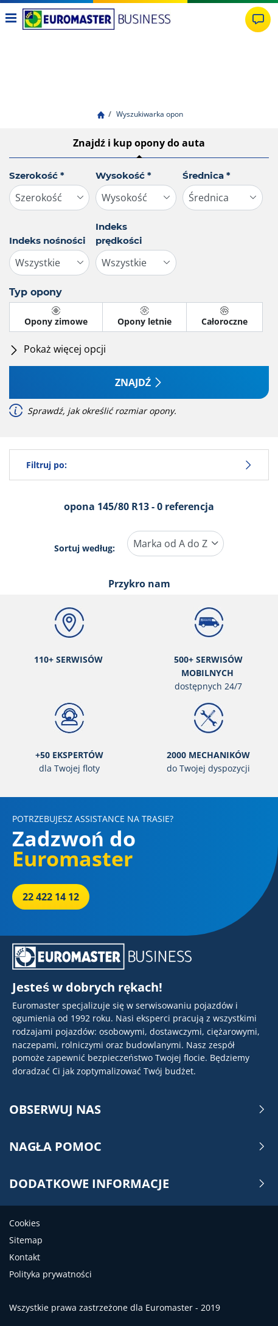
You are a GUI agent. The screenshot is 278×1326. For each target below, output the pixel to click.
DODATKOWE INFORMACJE (137, 1184)
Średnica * (206, 175)
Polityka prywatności (50, 1274)
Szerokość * (36, 175)
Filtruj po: (139, 465)
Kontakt (24, 1257)
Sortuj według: (84, 548)
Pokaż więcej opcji (57, 349)
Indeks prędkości (119, 233)
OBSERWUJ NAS (137, 1109)
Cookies (24, 1223)
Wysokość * (123, 175)
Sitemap (26, 1240)
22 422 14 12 (51, 896)
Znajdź (139, 382)
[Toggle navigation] (11, 19)
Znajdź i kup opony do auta (139, 143)
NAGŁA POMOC (137, 1147)
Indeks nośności (47, 240)
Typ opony (35, 292)
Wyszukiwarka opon (148, 114)
